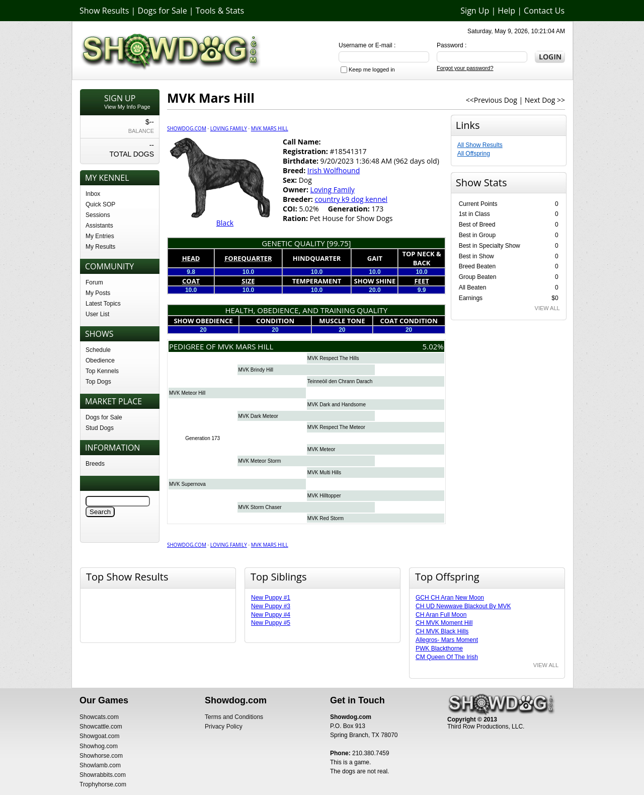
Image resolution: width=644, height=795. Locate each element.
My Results (100, 246)
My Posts (98, 293)
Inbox (93, 193)
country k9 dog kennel (350, 199)
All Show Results (480, 145)
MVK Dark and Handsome (336, 404)
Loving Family (228, 128)
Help (506, 10)
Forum (94, 282)
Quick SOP (100, 204)
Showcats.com (99, 716)
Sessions (98, 215)
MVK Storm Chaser (259, 507)
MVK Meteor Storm (259, 461)
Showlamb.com (100, 765)
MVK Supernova (187, 484)
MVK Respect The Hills (333, 358)
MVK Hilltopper (324, 495)
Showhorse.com (101, 755)
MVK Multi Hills (324, 472)
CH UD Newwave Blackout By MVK (463, 606)
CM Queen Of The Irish (447, 657)
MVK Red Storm (325, 518)
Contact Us (544, 10)
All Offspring (473, 153)
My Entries (100, 236)
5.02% (433, 346)
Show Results (104, 10)
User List (97, 314)
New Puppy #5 (270, 622)
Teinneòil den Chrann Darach (340, 381)
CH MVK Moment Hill (444, 622)
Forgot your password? (465, 68)
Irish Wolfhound (333, 170)
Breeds (95, 463)
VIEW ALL (547, 308)
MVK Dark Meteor (258, 416)
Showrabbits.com (102, 774)
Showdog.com (186, 128)
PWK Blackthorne (439, 648)
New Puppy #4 (270, 614)
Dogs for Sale (162, 10)
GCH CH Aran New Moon (450, 597)
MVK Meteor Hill (187, 393)
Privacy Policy (224, 726)
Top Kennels (102, 371)
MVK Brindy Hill (255, 370)
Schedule (98, 349)
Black (224, 223)
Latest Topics (103, 303)
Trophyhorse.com (102, 784)
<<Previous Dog (491, 100)
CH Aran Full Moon (441, 614)
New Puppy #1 (270, 597)
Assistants (99, 225)
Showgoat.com (99, 736)
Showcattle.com (100, 726)
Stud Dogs (100, 427)
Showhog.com (98, 746)
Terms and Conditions (234, 716)
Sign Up (474, 10)
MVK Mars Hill (269, 128)
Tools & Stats (220, 10)
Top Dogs (98, 381)
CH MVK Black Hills (442, 631)
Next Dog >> (545, 100)
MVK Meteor (321, 449)
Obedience (100, 360)
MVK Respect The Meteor (336, 427)
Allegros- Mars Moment (447, 639)
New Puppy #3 (270, 606)
